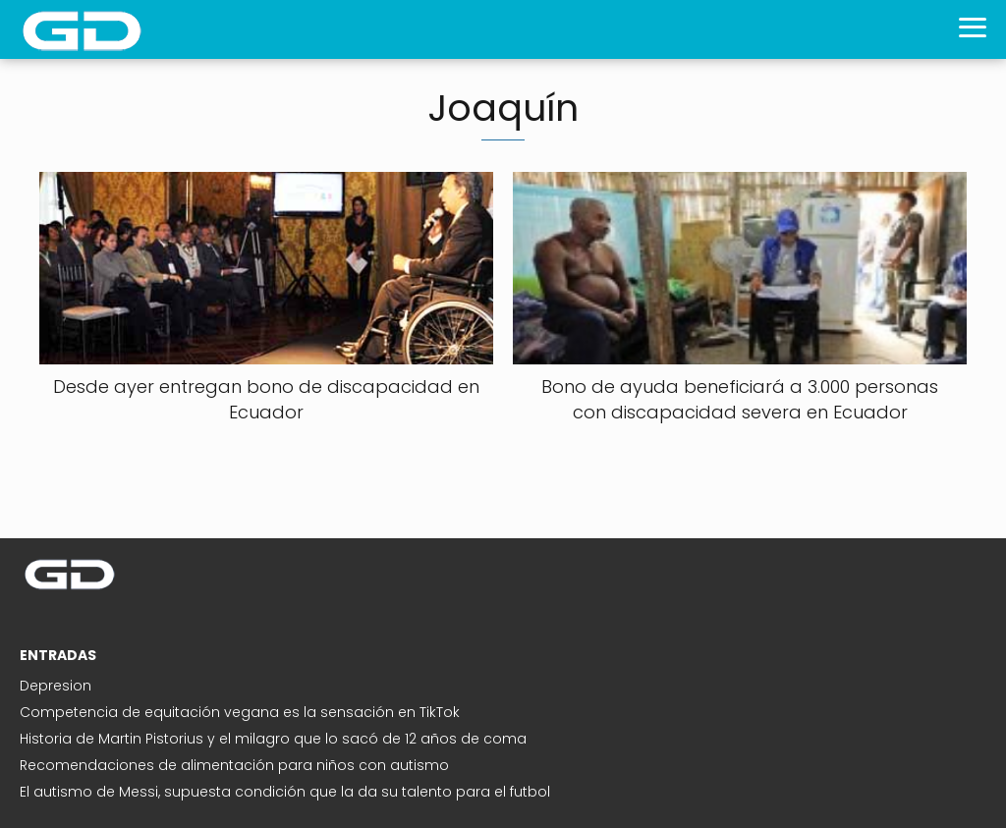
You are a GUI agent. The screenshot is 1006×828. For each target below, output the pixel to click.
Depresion (55, 685)
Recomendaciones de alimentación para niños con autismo (234, 765)
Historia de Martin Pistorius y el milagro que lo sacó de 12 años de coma (273, 738)
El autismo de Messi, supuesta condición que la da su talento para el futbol (285, 791)
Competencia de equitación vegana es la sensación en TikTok (240, 712)
